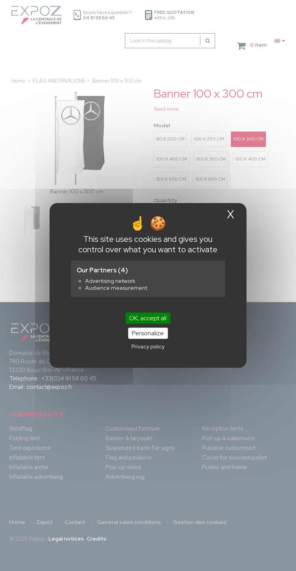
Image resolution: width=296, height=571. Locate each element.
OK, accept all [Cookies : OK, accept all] (147, 318)
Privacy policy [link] (148, 346)
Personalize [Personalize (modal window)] (148, 333)
